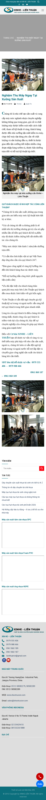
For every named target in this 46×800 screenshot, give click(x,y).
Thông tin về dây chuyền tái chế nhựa (17, 487)
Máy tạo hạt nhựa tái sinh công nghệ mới (19, 492)
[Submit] (41, 468)
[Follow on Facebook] (19, 5)
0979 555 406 (12, 640)
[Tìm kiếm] (38, 1)
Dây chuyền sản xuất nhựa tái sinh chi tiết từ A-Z (22, 483)
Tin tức (19, 104)
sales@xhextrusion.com (17, 701)
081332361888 (18, 728)
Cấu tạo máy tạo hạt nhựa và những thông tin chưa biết (21, 498)
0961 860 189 (12, 648)
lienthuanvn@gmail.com (16, 656)
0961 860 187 (12, 652)
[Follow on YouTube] (27, 5)
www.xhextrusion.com (16, 695)
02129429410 (17, 724)
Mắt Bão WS (30, 790)
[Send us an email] (23, 5)
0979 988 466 (12, 644)
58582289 (30, 686)
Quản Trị (29, 104)
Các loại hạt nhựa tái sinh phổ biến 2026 (19, 505)
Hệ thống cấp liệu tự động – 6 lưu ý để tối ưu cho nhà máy (22, 511)
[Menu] (42, 10)
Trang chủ (8, 38)
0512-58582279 (18, 686)
